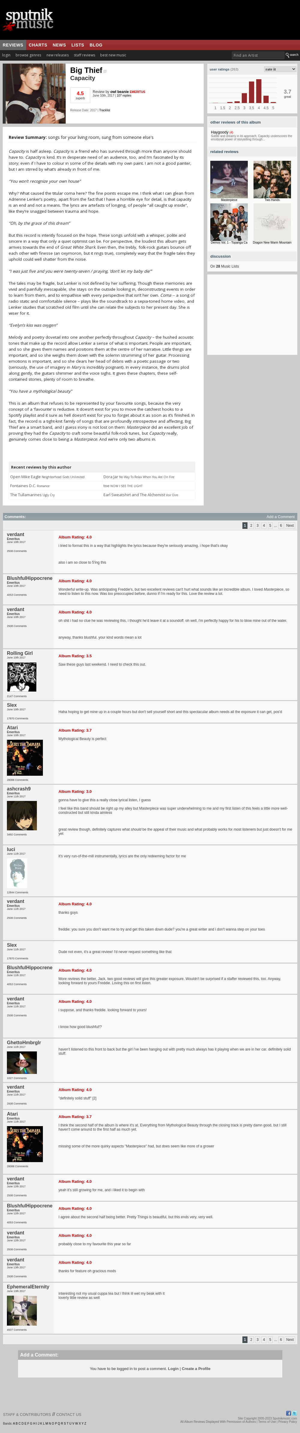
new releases (57, 55)
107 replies (124, 95)
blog (96, 45)
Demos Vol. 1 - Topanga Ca (229, 242)
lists (77, 45)
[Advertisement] (252, 317)
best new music (113, 55)
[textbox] (258, 55)
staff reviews (84, 55)
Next (290, 525)
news (59, 45)
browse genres (28, 55)
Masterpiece (229, 200)
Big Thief (88, 70)
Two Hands (272, 200)
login (6, 55)
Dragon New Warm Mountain (272, 242)
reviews (13, 45)
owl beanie (119, 92)
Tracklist (104, 110)
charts (38, 45)
